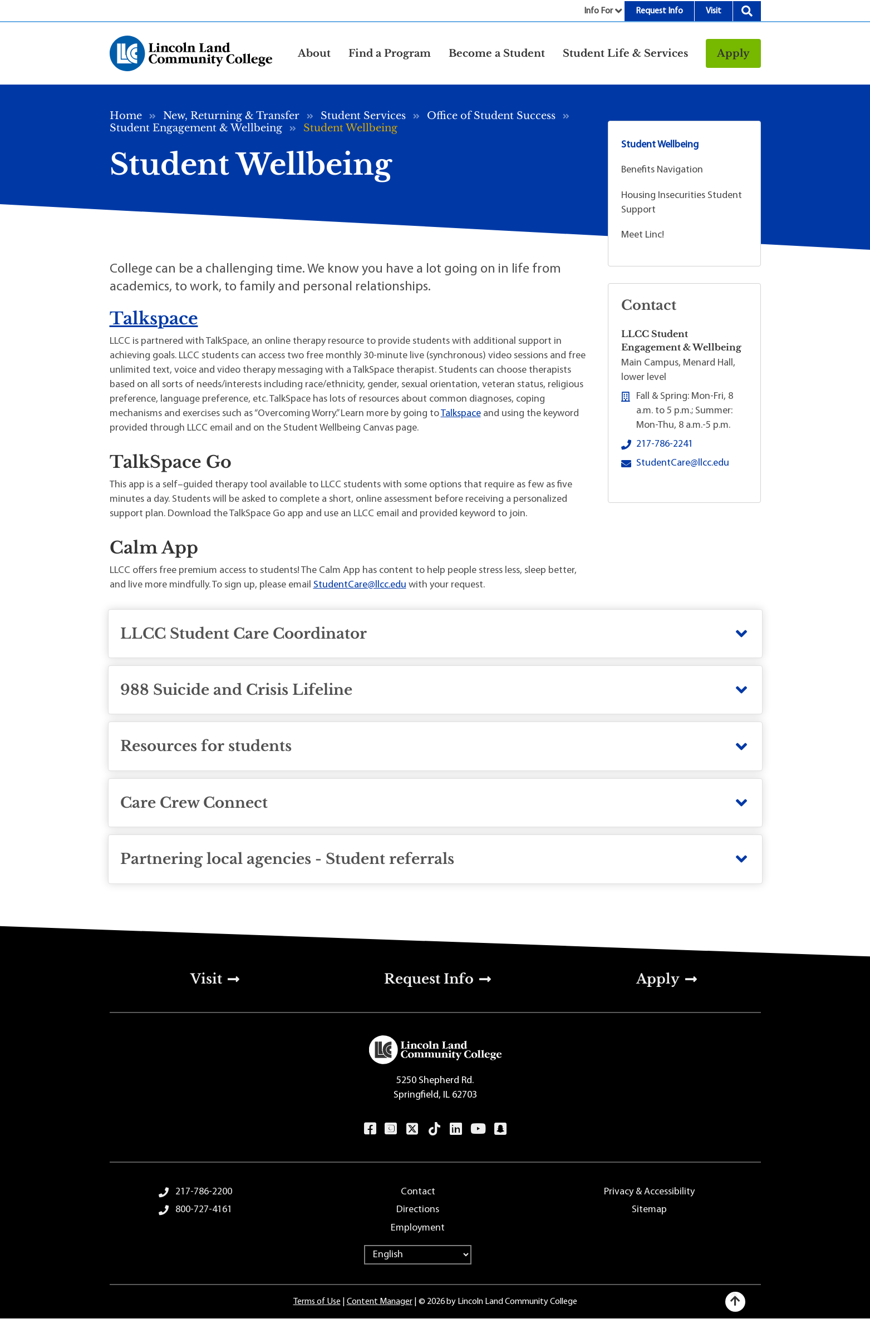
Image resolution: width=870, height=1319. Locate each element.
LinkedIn (455, 1128)
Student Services (363, 116)
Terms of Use (317, 1301)
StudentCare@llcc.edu (359, 585)
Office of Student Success (491, 116)
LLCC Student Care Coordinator (243, 634)
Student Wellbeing (660, 145)
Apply (733, 53)
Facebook (370, 1128)
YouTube (477, 1128)
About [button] (314, 53)
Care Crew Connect (194, 803)
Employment (418, 1228)
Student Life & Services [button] (625, 53)
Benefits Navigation (662, 170)
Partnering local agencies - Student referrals (287, 859)
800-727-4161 (203, 1209)
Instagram (390, 1128)
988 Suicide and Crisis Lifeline (236, 690)
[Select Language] (417, 1254)
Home (126, 116)
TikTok (434, 1128)
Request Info (659, 11)
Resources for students (206, 746)
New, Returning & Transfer (231, 116)
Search (747, 11)
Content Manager (379, 1301)
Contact (418, 1192)
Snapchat (500, 1128)
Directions (417, 1209)
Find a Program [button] (389, 53)
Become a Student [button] (497, 53)
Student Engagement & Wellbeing (196, 128)
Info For (598, 11)
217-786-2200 (203, 1192)
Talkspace (154, 318)
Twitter (412, 1128)
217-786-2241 (664, 444)
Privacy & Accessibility (649, 1192)
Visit (713, 11)
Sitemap (649, 1209)
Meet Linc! (642, 235)
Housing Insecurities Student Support (681, 202)
